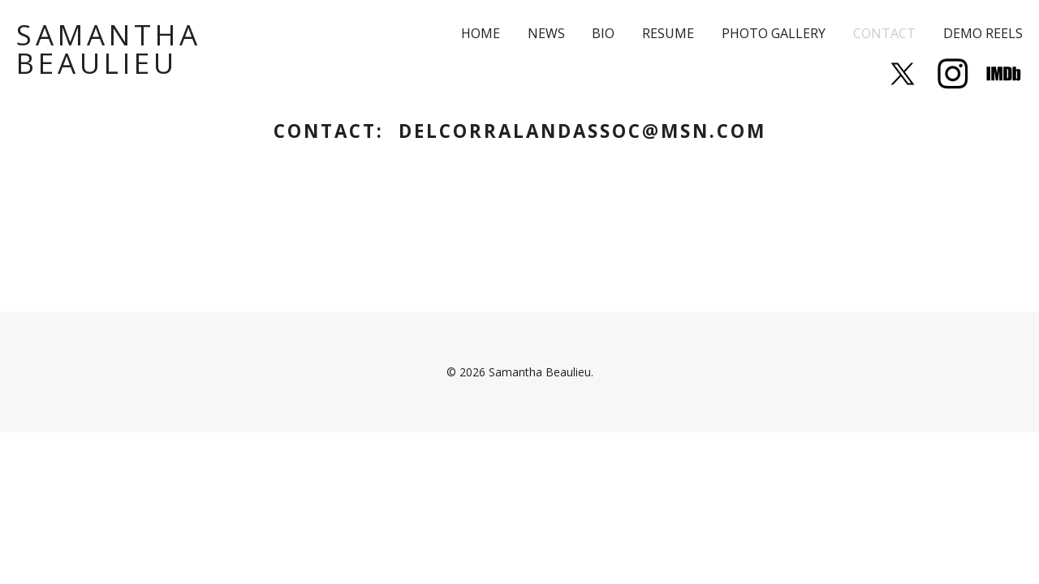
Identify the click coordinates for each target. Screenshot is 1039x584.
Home (480, 33)
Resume (668, 33)
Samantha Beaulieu (108, 48)
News (546, 33)
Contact (884, 33)
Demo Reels (983, 33)
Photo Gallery (774, 33)
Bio (603, 33)
